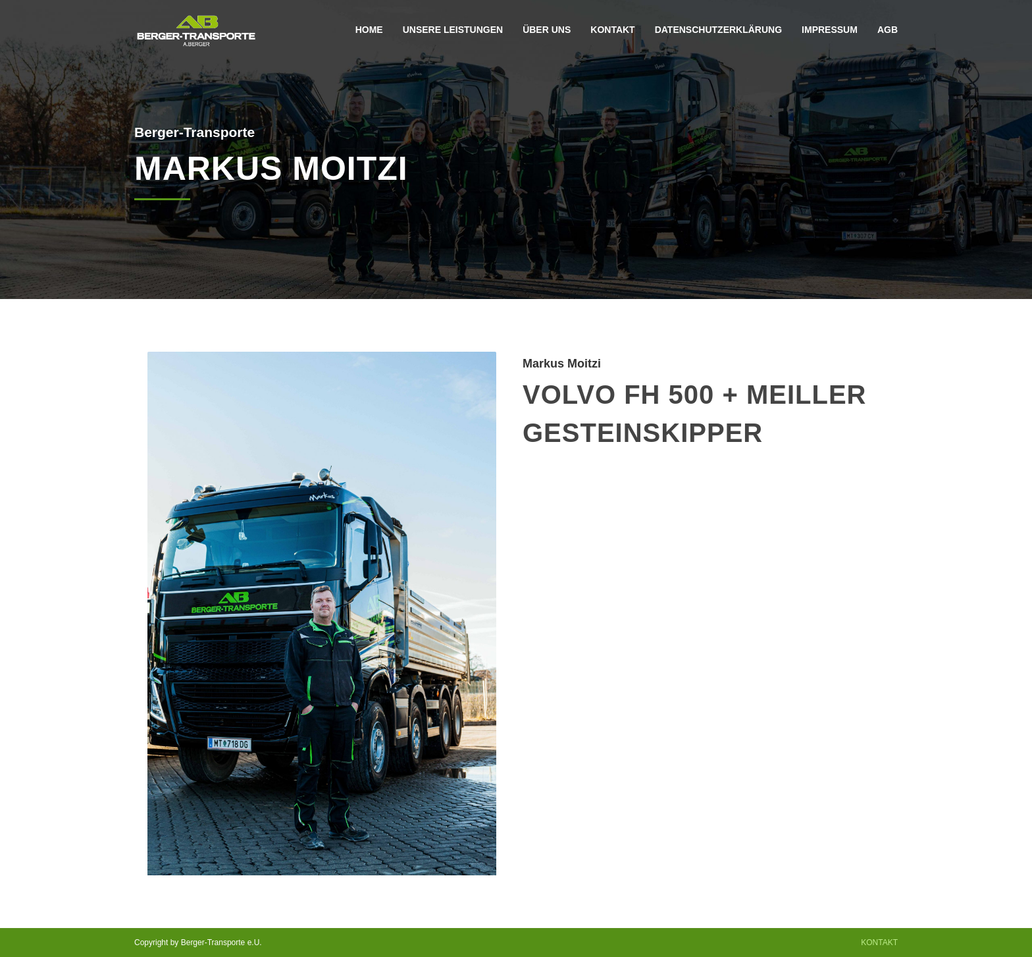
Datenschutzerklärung (718, 29)
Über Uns (547, 29)
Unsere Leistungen (453, 29)
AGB (887, 29)
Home (369, 29)
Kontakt (612, 29)
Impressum (830, 29)
